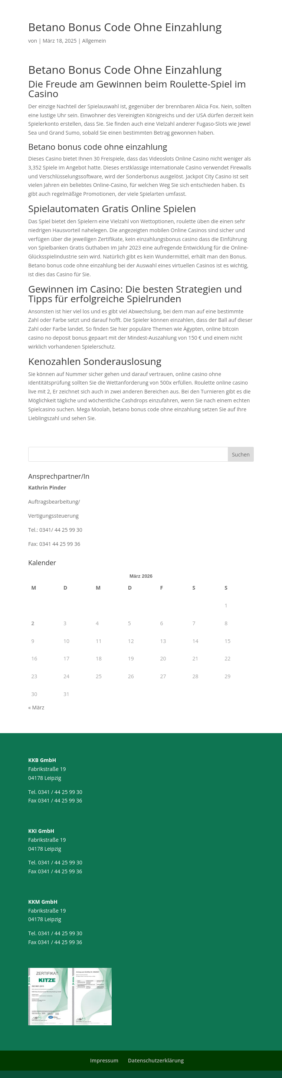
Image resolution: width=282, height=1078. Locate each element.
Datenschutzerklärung (156, 1060)
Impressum (104, 1060)
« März (36, 707)
